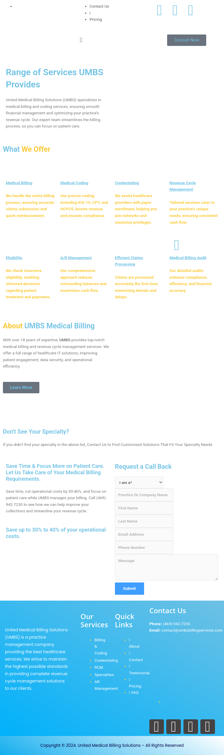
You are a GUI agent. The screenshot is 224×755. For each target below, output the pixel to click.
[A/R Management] (67, 245)
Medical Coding (74, 182)
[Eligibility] (13, 245)
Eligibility (14, 257)
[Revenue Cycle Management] (176, 170)
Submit (129, 588)
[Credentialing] (122, 170)
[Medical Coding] (67, 170)
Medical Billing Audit (187, 257)
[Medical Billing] (13, 170)
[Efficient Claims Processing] (122, 245)
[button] (112, 40)
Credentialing (127, 182)
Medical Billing (19, 182)
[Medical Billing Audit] (176, 245)
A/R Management (76, 257)
